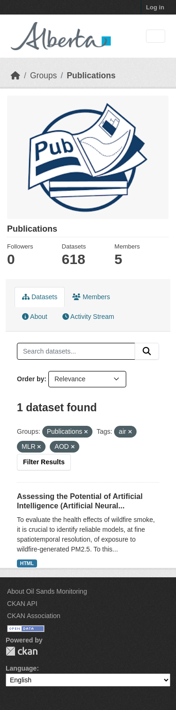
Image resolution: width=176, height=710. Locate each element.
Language (21, 668)
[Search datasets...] (76, 351)
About (34, 316)
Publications (91, 75)
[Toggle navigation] (155, 36)
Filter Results (44, 462)
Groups (43, 75)
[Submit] (147, 351)
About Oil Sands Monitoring (47, 591)
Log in (155, 7)
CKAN (22, 651)
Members (91, 297)
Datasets (39, 297)
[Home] (15, 75)
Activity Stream (88, 316)
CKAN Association (34, 615)
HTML (27, 563)
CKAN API (22, 603)
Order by (30, 379)
